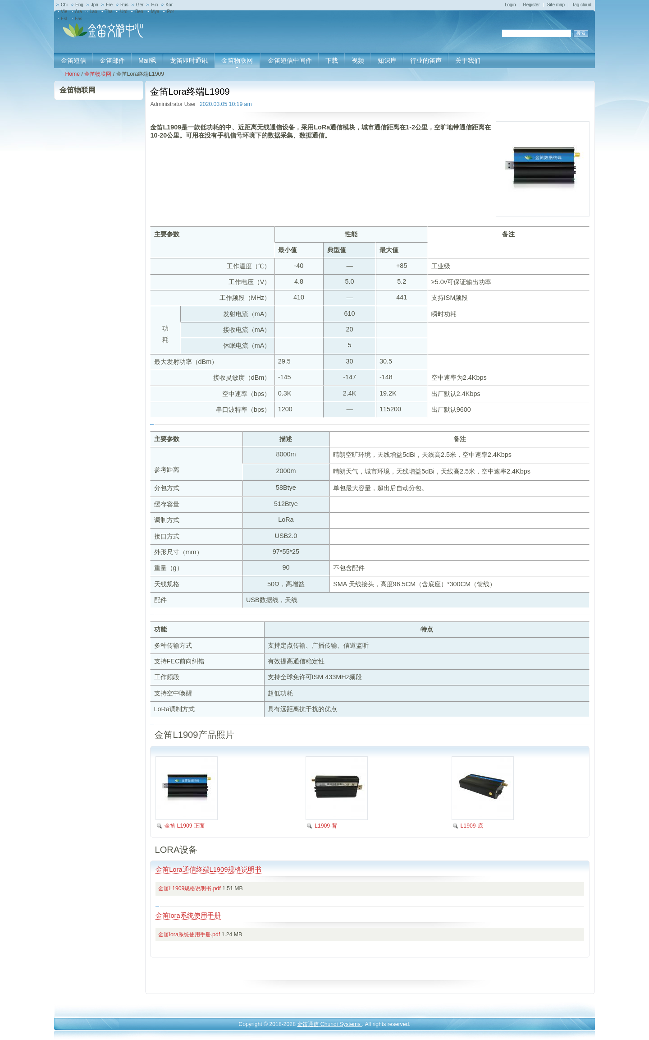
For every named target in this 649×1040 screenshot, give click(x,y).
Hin (154, 4)
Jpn (94, 4)
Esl (64, 18)
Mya (155, 11)
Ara (78, 11)
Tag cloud (581, 4)
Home (72, 74)
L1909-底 (472, 826)
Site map (556, 4)
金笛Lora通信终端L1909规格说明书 (208, 869)
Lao (93, 11)
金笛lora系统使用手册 (187, 915)
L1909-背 (326, 826)
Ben (139, 11)
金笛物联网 (97, 74)
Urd (124, 11)
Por (170, 11)
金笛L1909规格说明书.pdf (189, 888)
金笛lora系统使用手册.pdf (189, 934)
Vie (64, 11)
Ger (140, 4)
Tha (109, 11)
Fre (109, 4)
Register (531, 4)
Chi (64, 4)
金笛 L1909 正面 (185, 826)
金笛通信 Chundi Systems (329, 1024)
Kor (169, 4)
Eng (79, 4)
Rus (124, 4)
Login (510, 4)
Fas (78, 18)
